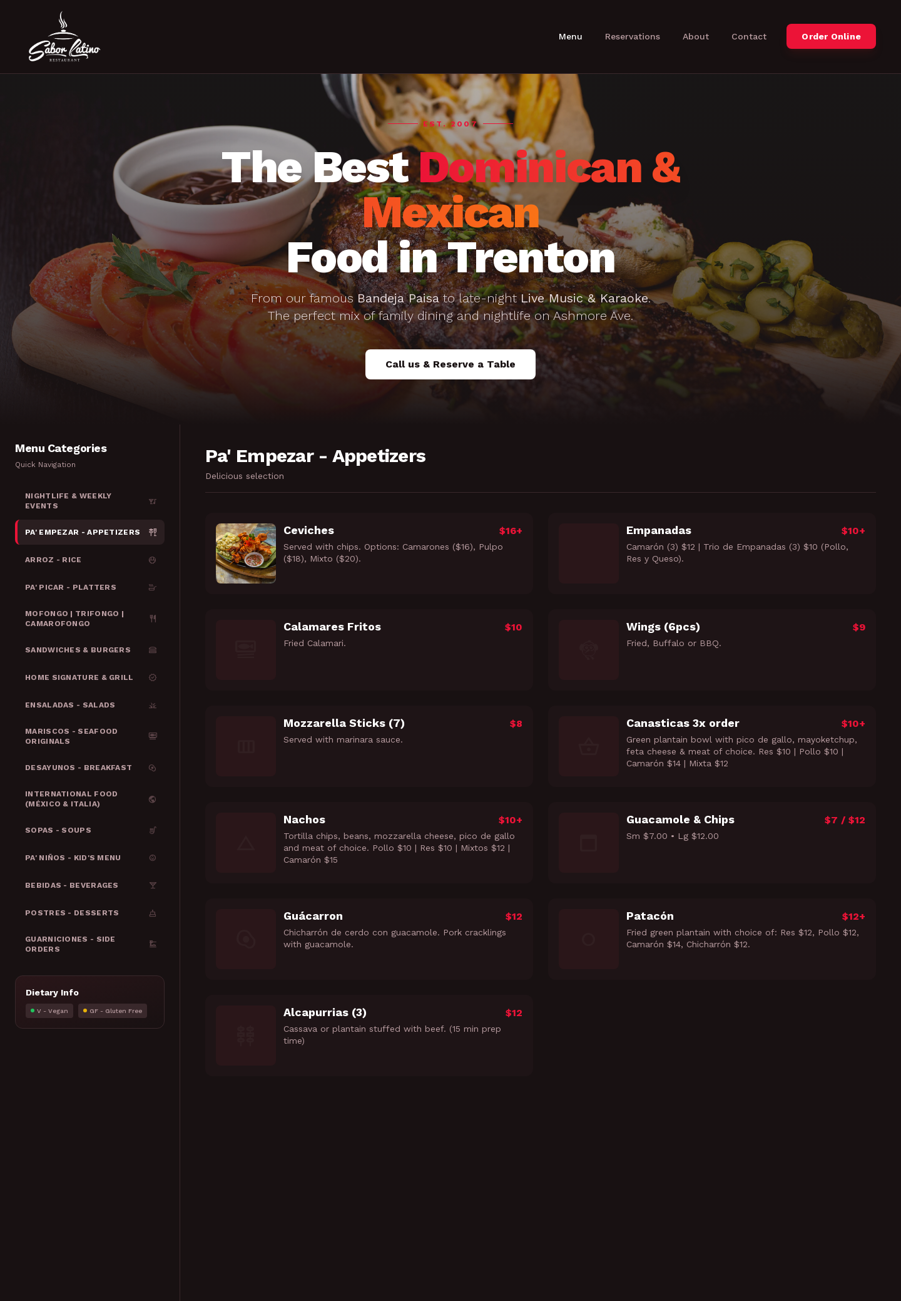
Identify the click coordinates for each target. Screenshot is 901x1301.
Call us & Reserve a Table (450, 364)
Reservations (632, 36)
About (696, 36)
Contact (748, 36)
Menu (571, 36)
